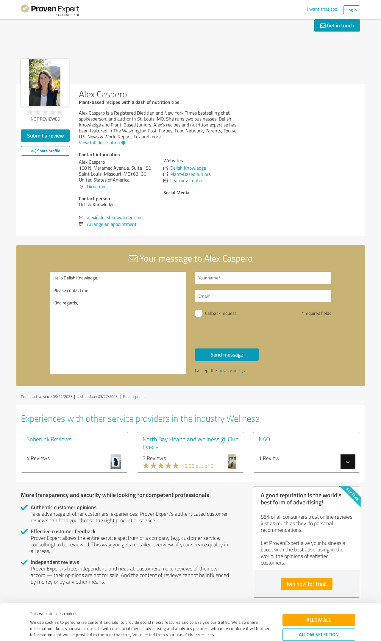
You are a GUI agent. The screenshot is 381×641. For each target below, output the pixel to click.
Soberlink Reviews (48, 439)
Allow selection (319, 600)
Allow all (319, 585)
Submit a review (45, 135)
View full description (101, 142)
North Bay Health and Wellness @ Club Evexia (190, 443)
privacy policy (230, 370)
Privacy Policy (60, 613)
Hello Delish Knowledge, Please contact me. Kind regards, (118, 323)
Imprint (37, 613)
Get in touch (337, 25)
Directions (97, 186)
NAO (264, 439)
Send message (226, 354)
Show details (227, 630)
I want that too (322, 9)
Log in (351, 9)
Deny (319, 618)
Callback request (220, 313)
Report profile (134, 396)
